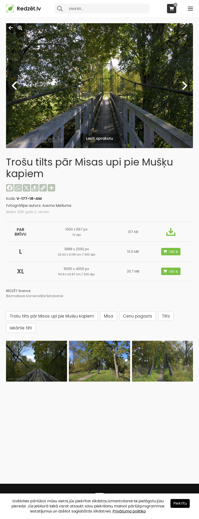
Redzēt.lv (29, 8)
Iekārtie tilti (21, 328)
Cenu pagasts (137, 316)
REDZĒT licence (18, 291)
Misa (108, 316)
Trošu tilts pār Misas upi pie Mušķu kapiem (52, 316)
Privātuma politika (129, 511)
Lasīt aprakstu (99, 138)
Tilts (166, 316)
